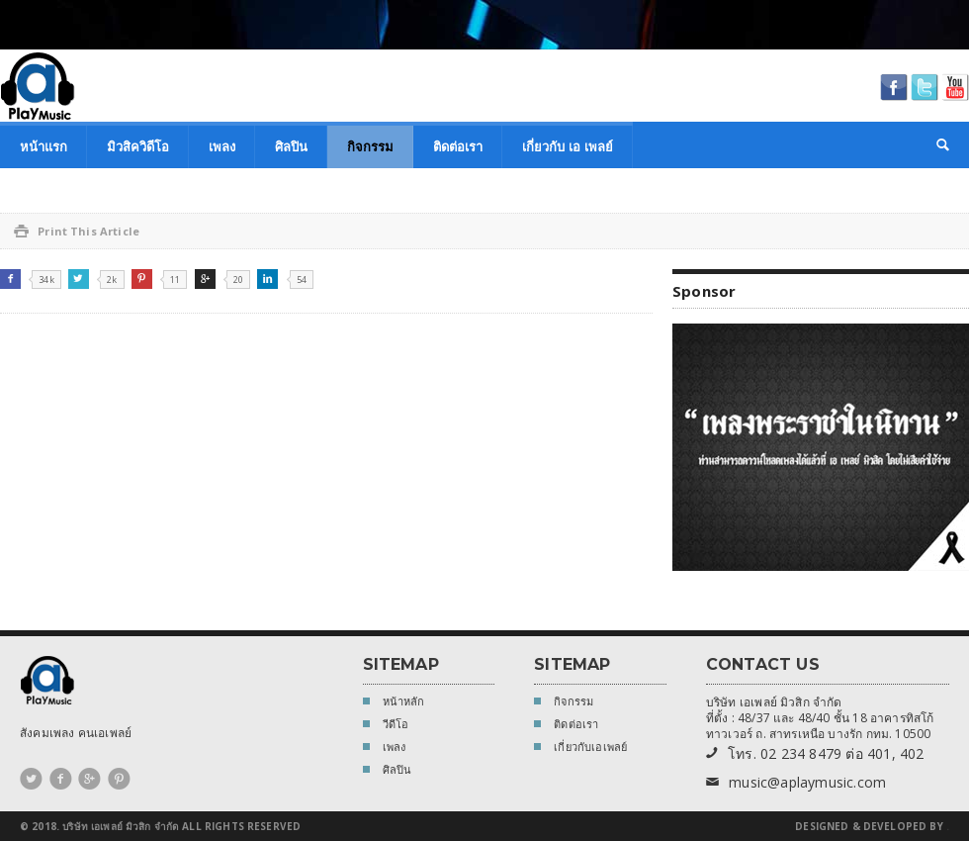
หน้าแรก (43, 146)
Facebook (10, 279)
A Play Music (37, 86)
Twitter (78, 279)
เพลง (222, 146)
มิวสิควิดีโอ (138, 146)
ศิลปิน (291, 146)
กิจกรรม (370, 146)
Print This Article (76, 231)
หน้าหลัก (394, 703)
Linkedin (267, 279)
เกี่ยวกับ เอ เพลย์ (567, 146)
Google (205, 279)
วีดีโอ (386, 725)
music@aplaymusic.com (796, 783)
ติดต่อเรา (458, 146)
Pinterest (142, 279)
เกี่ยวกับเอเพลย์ (580, 748)
